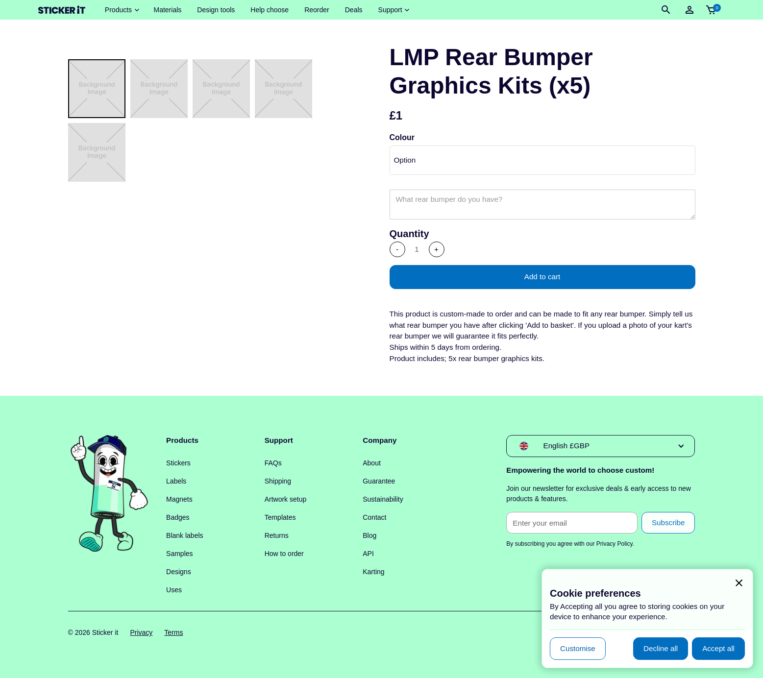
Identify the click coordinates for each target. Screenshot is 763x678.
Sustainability (383, 499)
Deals (354, 10)
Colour (402, 137)
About (372, 463)
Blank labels (184, 535)
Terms (173, 632)
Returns (277, 535)
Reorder (316, 10)
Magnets (179, 499)
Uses (174, 590)
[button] (121, 10)
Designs (178, 572)
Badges (177, 517)
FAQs (273, 463)
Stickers (178, 463)
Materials (167, 10)
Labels (176, 481)
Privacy (141, 632)
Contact (374, 517)
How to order (284, 553)
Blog (369, 535)
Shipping (278, 481)
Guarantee (379, 481)
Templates (280, 517)
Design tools (216, 10)
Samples (179, 553)
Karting (373, 572)
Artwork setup (286, 499)
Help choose (269, 10)
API (368, 553)
